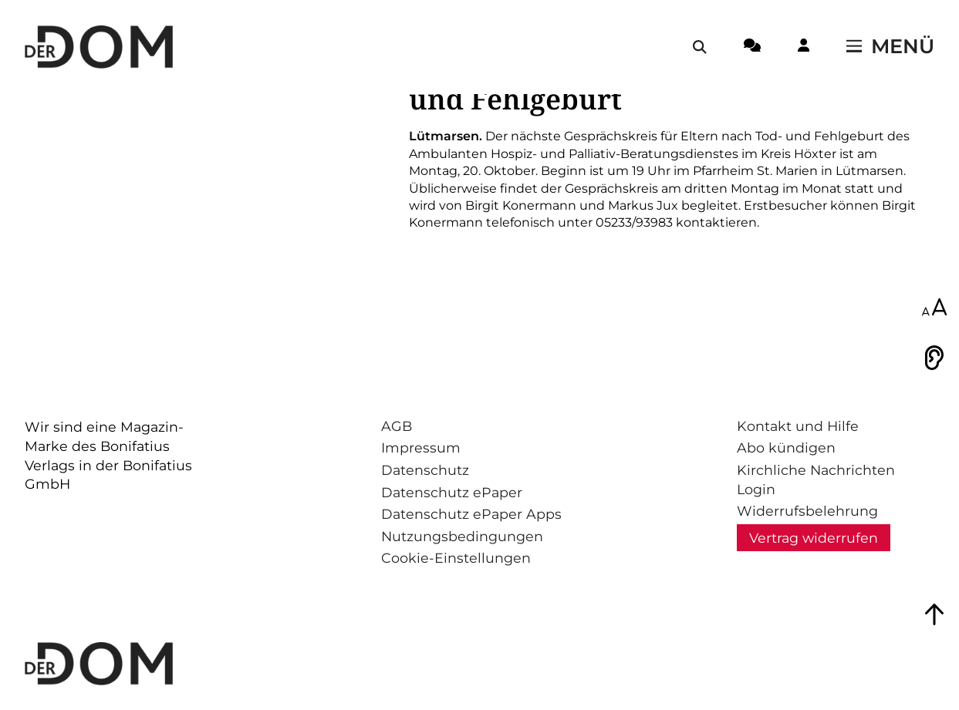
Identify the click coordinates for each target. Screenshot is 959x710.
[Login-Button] (803, 47)
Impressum (421, 447)
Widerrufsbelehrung (807, 511)
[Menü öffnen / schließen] (890, 47)
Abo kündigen (786, 447)
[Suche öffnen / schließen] (699, 47)
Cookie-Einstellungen (456, 558)
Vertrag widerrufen (813, 538)
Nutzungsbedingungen (462, 536)
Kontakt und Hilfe (798, 426)
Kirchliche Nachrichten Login (816, 479)
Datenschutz (425, 470)
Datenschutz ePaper (451, 492)
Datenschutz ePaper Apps (471, 514)
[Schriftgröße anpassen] (934, 308)
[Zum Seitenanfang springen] (934, 614)
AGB (396, 426)
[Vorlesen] (934, 357)
